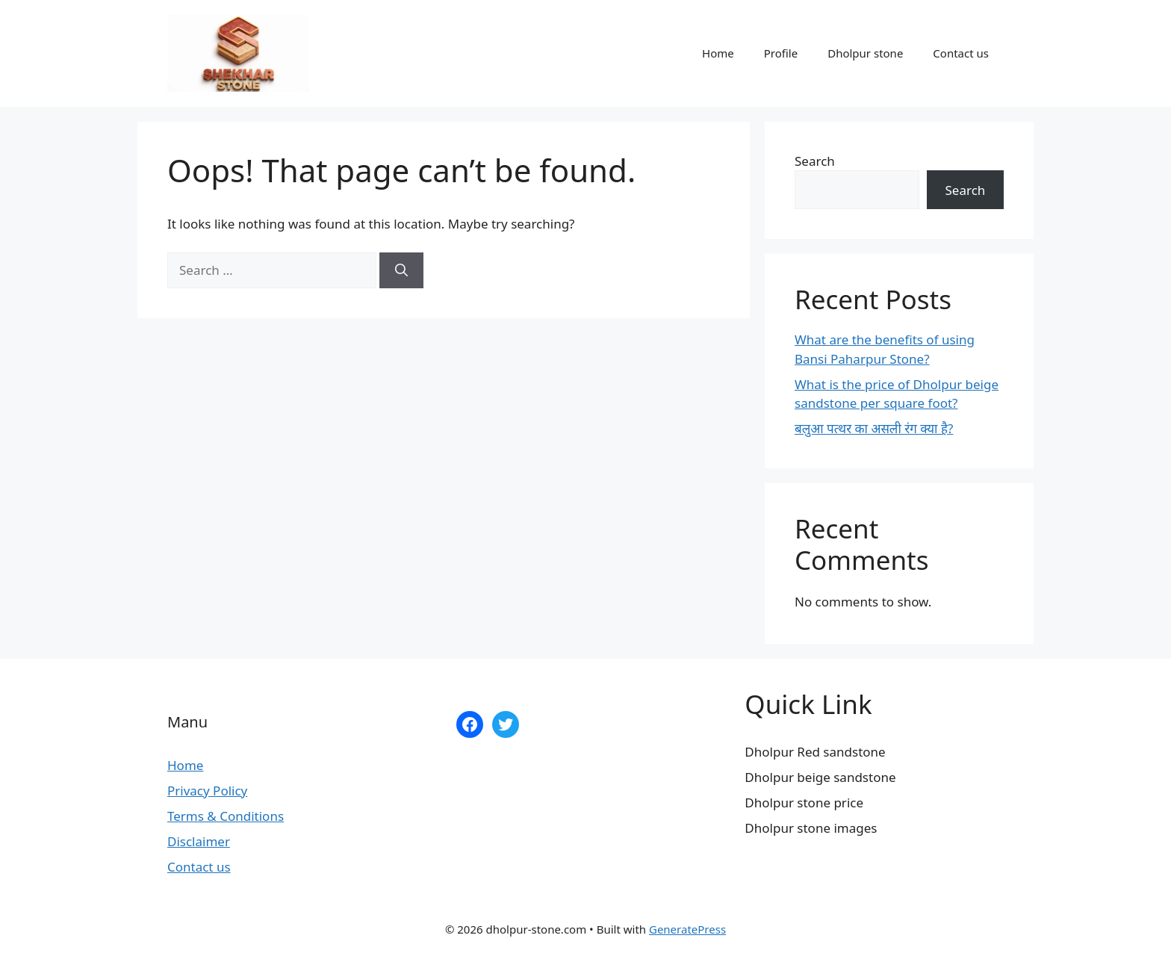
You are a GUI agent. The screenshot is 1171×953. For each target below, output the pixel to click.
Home (718, 53)
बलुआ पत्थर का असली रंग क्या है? (874, 428)
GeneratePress (687, 929)
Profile (781, 53)
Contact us (961, 53)
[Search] (401, 270)
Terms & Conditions (225, 816)
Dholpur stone (865, 53)
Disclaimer (198, 841)
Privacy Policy (207, 790)
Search (815, 161)
